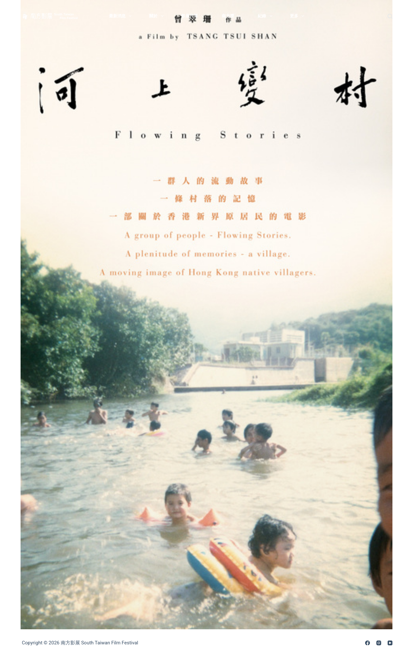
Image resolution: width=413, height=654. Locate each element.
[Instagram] (378, 643)
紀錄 (266, 16)
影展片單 (194, 16)
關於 (157, 16)
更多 (298, 16)
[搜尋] (390, 16)
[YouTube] (390, 643)
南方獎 (232, 16)
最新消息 (121, 16)
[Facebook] (367, 643)
